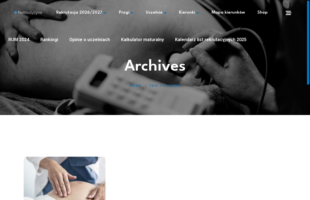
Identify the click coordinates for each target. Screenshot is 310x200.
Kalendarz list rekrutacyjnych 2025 (211, 39)
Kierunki (189, 13)
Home (135, 86)
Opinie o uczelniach (89, 39)
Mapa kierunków (228, 13)
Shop (262, 13)
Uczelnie (156, 13)
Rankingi (49, 39)
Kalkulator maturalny (142, 39)
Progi (126, 13)
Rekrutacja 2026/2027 (81, 13)
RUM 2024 (18, 39)
